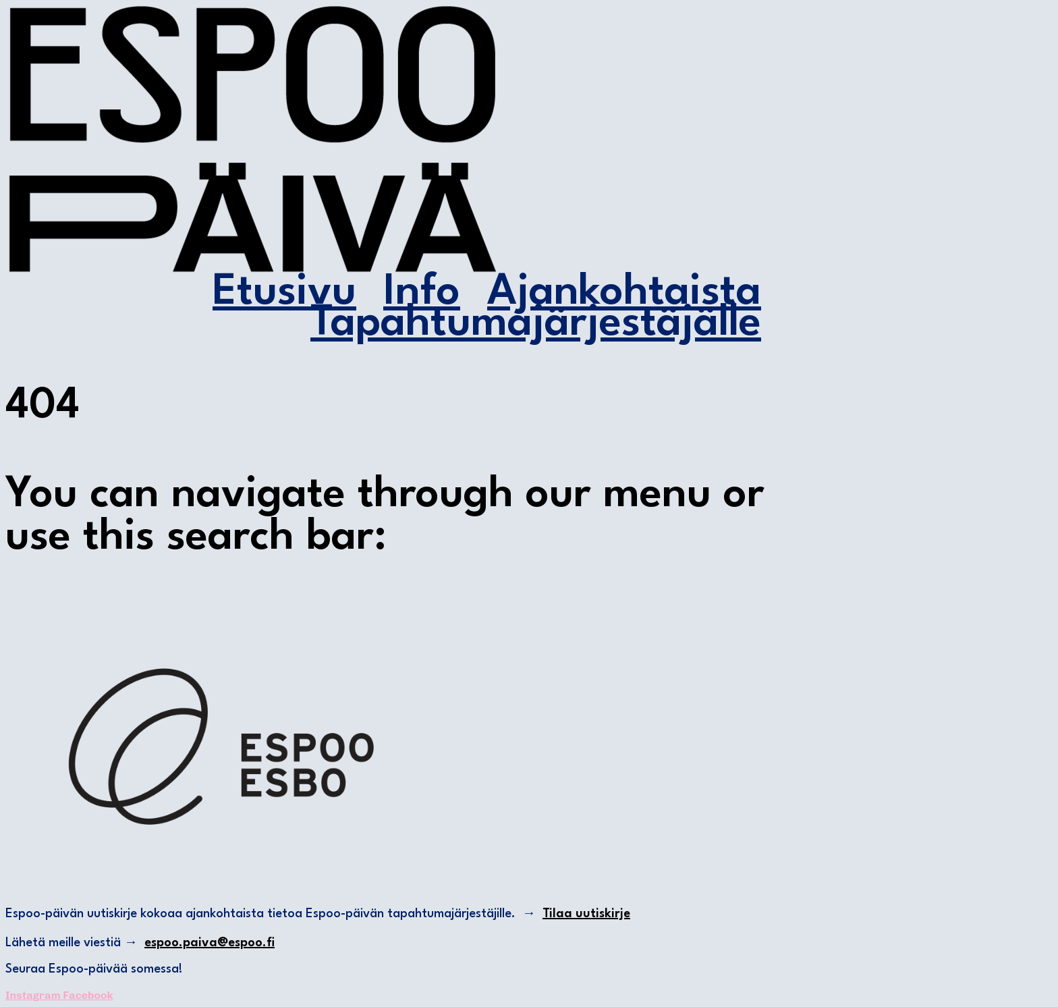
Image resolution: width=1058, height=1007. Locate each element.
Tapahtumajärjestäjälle (535, 323)
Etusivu (284, 292)
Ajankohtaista (624, 292)
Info (421, 292)
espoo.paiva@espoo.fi (209, 943)
